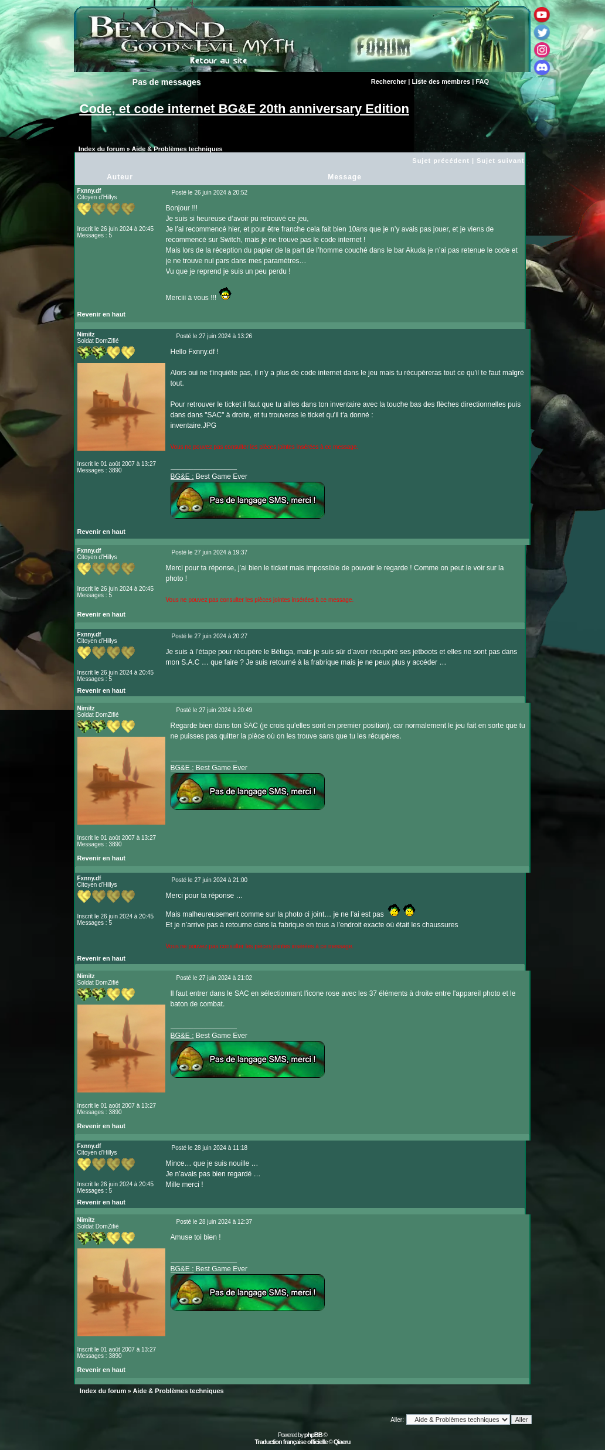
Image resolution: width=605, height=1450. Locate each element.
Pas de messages (166, 82)
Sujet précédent (441, 160)
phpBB (313, 1434)
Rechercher (389, 81)
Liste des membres (441, 81)
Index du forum (102, 148)
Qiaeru (342, 1441)
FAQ (482, 81)
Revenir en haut (101, 314)
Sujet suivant (500, 160)
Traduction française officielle (290, 1441)
